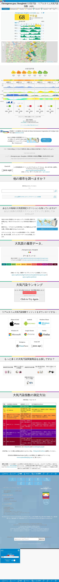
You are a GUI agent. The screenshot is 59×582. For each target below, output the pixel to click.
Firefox (44, 370)
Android (29, 359)
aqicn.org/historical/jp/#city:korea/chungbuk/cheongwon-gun (29, 293)
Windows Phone (44, 359)
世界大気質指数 (13, 539)
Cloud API (37, 382)
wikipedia (27, 520)
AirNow (42, 524)
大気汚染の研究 (7, 569)
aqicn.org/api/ (46, 171)
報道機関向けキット (8, 565)
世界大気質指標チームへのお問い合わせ (12, 564)
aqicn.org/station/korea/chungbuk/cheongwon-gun (36, 278)
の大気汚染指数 (25, 13)
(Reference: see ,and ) (29, 499)
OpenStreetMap (50, 61)
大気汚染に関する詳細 (8, 571)
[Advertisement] (29, 211)
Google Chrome (29, 370)
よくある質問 (7, 578)
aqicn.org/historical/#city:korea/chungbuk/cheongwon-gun (34, 276)
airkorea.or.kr (19, 132)
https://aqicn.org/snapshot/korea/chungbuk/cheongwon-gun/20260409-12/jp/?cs (29, 158)
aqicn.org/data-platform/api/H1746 (35, 170)
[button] (31, 44)
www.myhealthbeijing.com (25, 531)
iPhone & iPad (15, 359)
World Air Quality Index (12, 540)
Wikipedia (36, 524)
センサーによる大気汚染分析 (10, 574)
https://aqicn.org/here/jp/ (29, 153)
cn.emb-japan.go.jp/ (38, 520)
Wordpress (22, 382)
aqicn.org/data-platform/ (29, 295)
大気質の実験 (6, 573)
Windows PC (15, 370)
